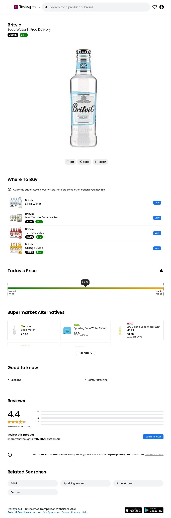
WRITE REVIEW (153, 436)
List (70, 162)
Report (100, 162)
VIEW (157, 202)
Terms (65, 512)
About (37, 512)
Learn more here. (154, 454)
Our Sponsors (51, 512)
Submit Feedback (19, 512)
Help (85, 512)
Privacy (75, 512)
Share (84, 162)
